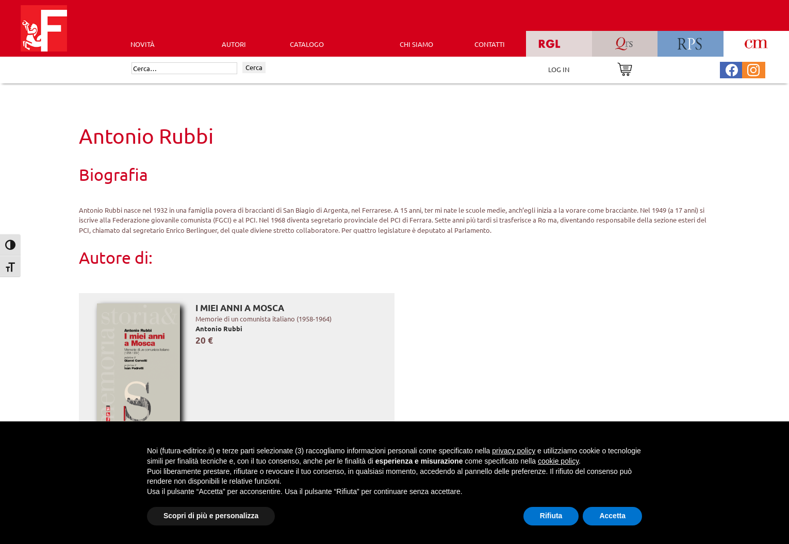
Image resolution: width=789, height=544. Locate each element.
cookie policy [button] (558, 461)
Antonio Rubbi (218, 328)
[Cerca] (184, 68)
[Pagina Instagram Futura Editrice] (753, 68)
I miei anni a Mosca (239, 307)
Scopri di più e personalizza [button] (210, 516)
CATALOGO (307, 44)
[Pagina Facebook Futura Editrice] (732, 68)
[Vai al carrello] (624, 68)
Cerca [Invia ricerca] (253, 67)
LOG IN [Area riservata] (558, 69)
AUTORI (234, 44)
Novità (142, 44)
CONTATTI (489, 44)
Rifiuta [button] (551, 516)
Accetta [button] (612, 516)
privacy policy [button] (513, 451)
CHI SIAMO (416, 44)
